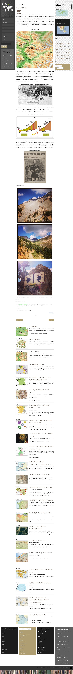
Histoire (62, 55)
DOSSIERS (58, 4)
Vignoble (57, 49)
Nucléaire (68, 55)
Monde (57, 7)
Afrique (60, 7)
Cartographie (58, 55)
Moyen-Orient (64, 9)
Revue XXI (67, 52)
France (63, 47)
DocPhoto (57, 58)
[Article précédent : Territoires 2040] (19, 320)
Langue (57, 52)
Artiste (61, 46)
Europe (57, 9)
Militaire (60, 57)
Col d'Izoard (18, 11)
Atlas (57, 46)
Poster (59, 61)
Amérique (65, 7)
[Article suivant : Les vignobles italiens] (51, 320)
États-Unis (57, 43)
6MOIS (68, 44)
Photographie (62, 58)
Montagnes (18, 10)
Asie (60, 9)
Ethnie (65, 55)
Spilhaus (65, 46)
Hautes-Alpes (19, 13)
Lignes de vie (58, 47)
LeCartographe (63, 43)
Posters (68, 46)
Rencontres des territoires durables (42, 343)
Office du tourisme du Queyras (24, 297)
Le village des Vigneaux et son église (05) (24, 310)
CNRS (68, 54)
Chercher (4, 46)
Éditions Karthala (59, 44)
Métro (62, 49)
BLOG (63, 4)
